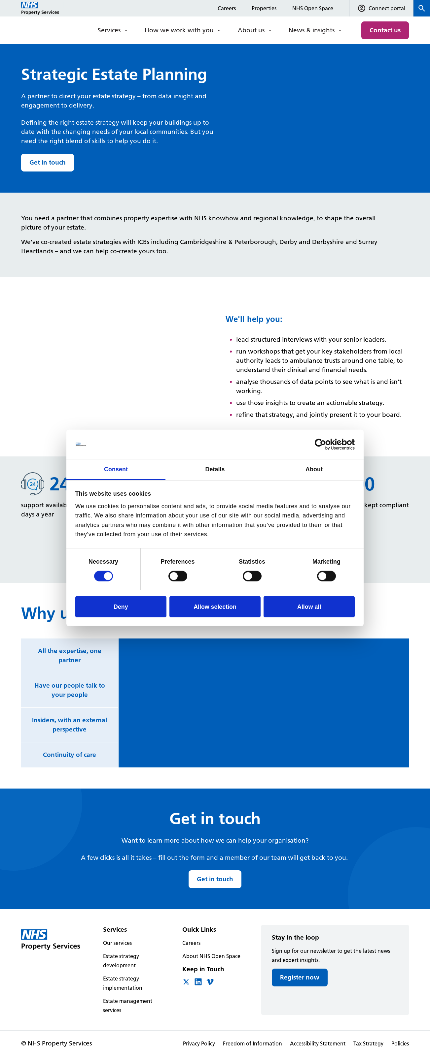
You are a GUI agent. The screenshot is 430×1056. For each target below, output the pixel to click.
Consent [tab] (116, 469)
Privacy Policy (199, 1043)
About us (251, 30)
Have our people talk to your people (69, 690)
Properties (264, 8)
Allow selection (215, 607)
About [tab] (314, 469)
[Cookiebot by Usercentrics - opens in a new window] (326, 444)
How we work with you (179, 30)
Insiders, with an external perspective (69, 724)
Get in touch (47, 162)
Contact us (385, 30)
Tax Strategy (368, 1043)
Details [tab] (215, 469)
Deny (121, 607)
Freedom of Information (252, 1043)
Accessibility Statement (317, 1043)
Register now (299, 977)
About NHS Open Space (211, 956)
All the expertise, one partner (69, 655)
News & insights (312, 30)
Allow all (309, 607)
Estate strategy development (121, 961)
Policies (400, 1043)
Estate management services (127, 1005)
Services (109, 30)
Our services (117, 943)
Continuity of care (69, 755)
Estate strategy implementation (122, 983)
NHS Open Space (312, 8)
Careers (227, 8)
